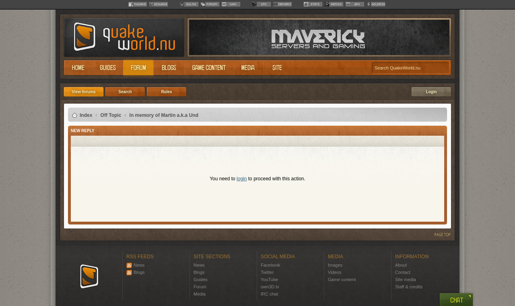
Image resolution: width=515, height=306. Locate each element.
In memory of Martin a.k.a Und (164, 115)
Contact (402, 272)
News (135, 265)
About (401, 265)
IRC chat (269, 294)
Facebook (270, 265)
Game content (342, 279)
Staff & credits (408, 286)
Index (86, 115)
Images (335, 265)
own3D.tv (270, 286)
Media (200, 294)
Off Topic (111, 115)
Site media (405, 279)
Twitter (267, 272)
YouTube (269, 279)
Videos (334, 272)
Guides (201, 279)
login (242, 179)
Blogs (135, 272)
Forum (200, 286)
